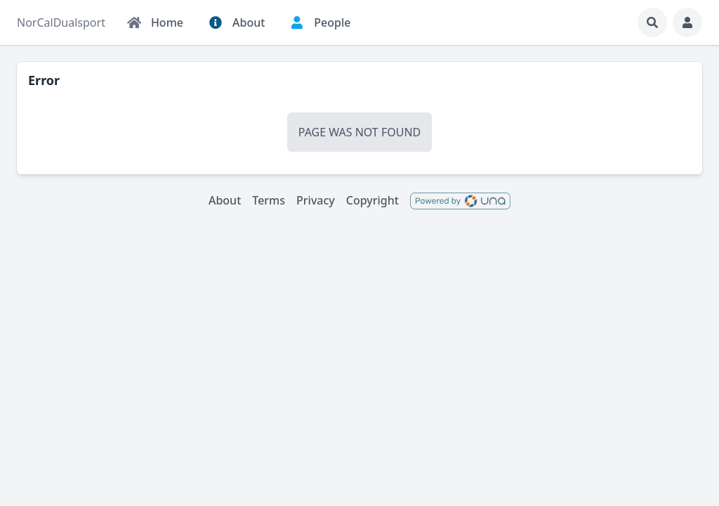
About (225, 200)
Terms (268, 200)
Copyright (372, 200)
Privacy (315, 200)
